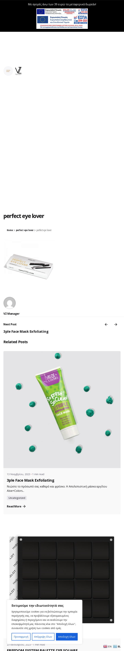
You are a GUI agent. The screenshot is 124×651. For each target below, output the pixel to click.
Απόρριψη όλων (43, 636)
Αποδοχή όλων (66, 636)
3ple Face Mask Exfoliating (25, 331)
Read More (16, 506)
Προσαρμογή (21, 636)
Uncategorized (17, 497)
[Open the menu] (8, 70)
